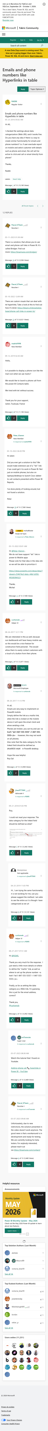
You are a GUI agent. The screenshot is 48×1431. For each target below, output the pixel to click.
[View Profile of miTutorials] (26, 1037)
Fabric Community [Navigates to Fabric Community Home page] (29, 27)
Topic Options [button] (36, 89)
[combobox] (26, 45)
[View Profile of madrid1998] (16, 343)
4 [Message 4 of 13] (16, 1014)
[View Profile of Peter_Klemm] (18, 435)
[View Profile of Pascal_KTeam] (17, 224)
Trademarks (5, 1415)
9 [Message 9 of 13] (12, 412)
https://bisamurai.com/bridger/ (24, 252)
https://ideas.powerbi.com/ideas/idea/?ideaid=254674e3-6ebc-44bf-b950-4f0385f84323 (26, 574)
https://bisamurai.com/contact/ (27, 1150)
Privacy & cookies (7, 1407)
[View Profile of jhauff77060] (20, 790)
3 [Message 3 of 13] (14, 767)
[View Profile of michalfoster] (28, 530)
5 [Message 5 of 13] (18, 1080)
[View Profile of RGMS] (24, 685)
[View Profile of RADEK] (14, 101)
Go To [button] (39, 40)
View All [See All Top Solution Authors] (9, 1274)
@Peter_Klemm (18, 551)
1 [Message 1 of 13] (12, 185)
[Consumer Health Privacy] (24, 1423)
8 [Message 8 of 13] (18, 912)
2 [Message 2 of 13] (12, 662)
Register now (8, 20)
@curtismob (14, 1005)
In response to (22, 442)
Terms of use (6, 1411)
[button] (23, 89)
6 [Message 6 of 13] (18, 1158)
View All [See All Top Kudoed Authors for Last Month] (9, 1327)
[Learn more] (13, 1230)
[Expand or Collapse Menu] (3, 34)
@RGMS (15, 955)
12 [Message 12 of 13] (13, 319)
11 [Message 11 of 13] (17, 596)
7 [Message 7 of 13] (16, 847)
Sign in (22, 40)
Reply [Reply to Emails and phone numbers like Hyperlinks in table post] (23, 191)
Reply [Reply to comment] (23, 266)
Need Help (17, 179)
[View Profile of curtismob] (16, 619)
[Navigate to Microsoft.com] (9, 27)
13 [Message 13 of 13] (13, 260)
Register (13, 40)
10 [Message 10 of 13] (15, 507)
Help (31, 40)
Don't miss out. (36, 56)
